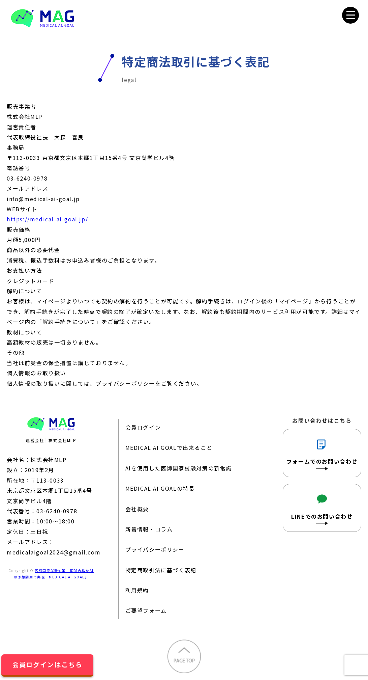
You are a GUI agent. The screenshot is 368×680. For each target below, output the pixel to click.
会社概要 (137, 509)
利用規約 (137, 590)
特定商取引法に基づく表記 (160, 570)
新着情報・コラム (149, 529)
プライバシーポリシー (155, 549)
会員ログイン (143, 427)
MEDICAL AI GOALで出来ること (169, 447)
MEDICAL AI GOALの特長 (160, 488)
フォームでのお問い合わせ (322, 452)
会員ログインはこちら (47, 664)
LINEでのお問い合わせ (322, 507)
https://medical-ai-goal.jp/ (47, 219)
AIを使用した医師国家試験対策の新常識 (178, 468)
